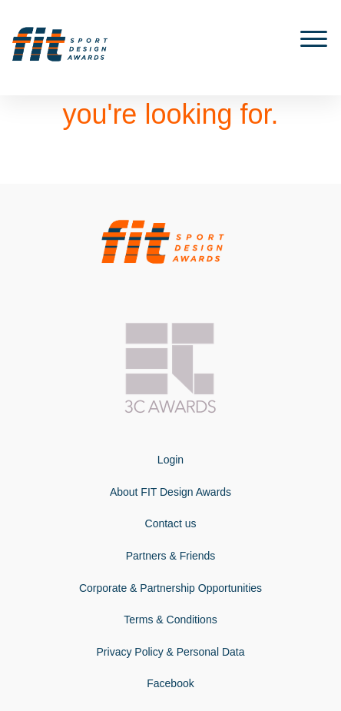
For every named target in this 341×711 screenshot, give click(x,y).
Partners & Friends (171, 556)
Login (170, 460)
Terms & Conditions (170, 619)
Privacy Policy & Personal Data (171, 652)
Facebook (170, 683)
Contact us (171, 523)
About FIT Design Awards (170, 492)
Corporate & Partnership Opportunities (170, 588)
